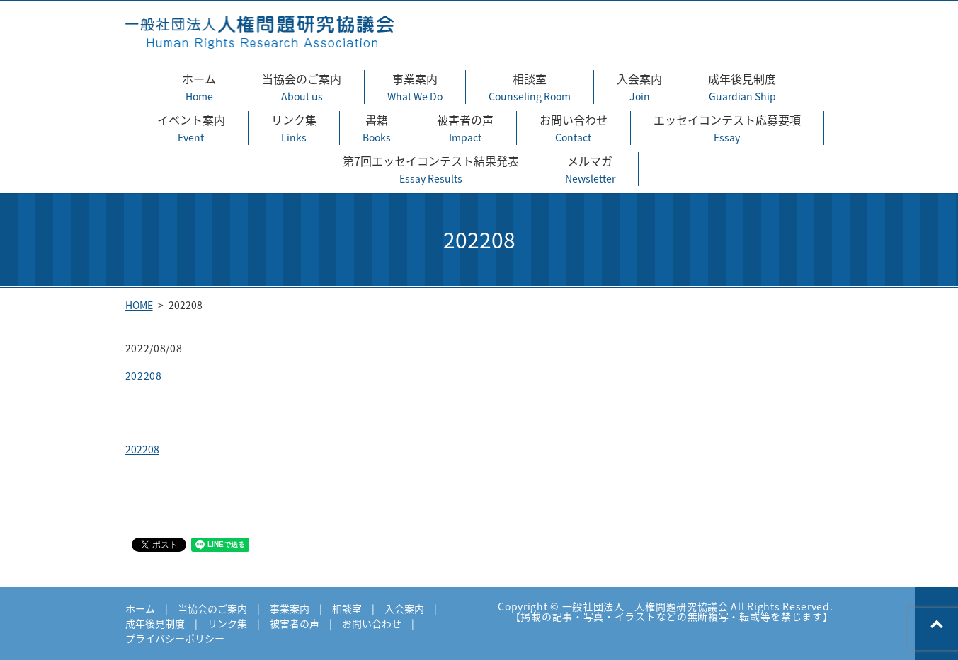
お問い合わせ (574, 128)
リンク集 (294, 128)
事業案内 (415, 87)
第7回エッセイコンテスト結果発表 (431, 169)
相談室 (530, 87)
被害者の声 (465, 128)
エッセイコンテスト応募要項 (727, 128)
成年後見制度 (742, 87)
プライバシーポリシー (174, 638)
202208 (143, 376)
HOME (139, 305)
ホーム (199, 87)
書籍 (377, 128)
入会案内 (639, 87)
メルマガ (590, 169)
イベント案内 (191, 128)
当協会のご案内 (301, 87)
